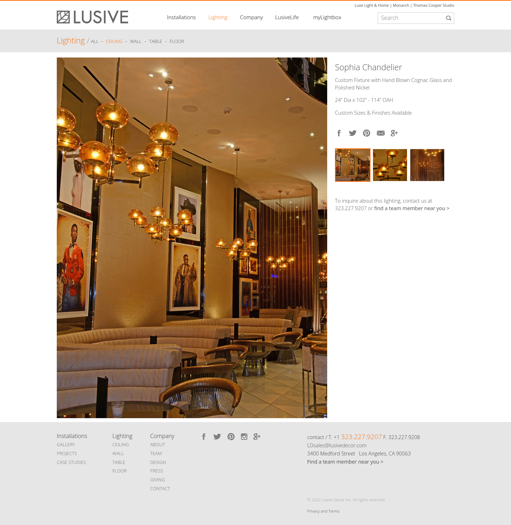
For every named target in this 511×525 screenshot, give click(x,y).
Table (155, 41)
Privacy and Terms (323, 511)
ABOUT (157, 444)
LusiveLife (287, 17)
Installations (181, 17)
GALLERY (66, 444)
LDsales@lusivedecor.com (337, 445)
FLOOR (119, 470)
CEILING (120, 444)
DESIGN (158, 462)
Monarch (401, 5)
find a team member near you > (412, 208)
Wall (135, 41)
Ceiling (114, 41)
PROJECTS (67, 453)
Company (251, 17)
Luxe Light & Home (372, 5)
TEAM (156, 453)
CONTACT (160, 488)
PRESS (156, 470)
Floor (177, 41)
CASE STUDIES (71, 462)
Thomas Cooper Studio (433, 5)
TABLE (118, 462)
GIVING (157, 479)
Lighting (217, 17)
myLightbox (327, 17)
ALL (95, 41)
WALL (118, 453)
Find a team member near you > (345, 461)
